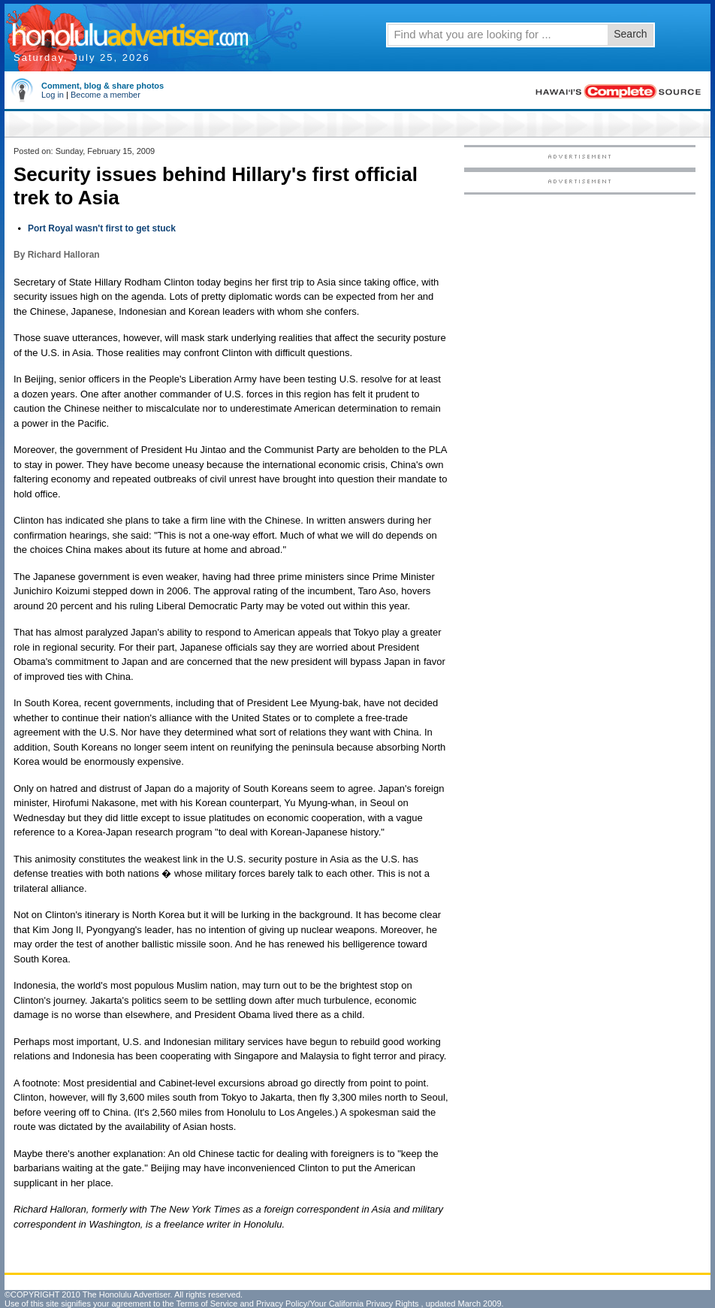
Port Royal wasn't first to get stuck (102, 228)
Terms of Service (206, 1303)
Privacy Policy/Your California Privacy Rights (337, 1303)
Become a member (105, 94)
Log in (52, 94)
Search (630, 34)
